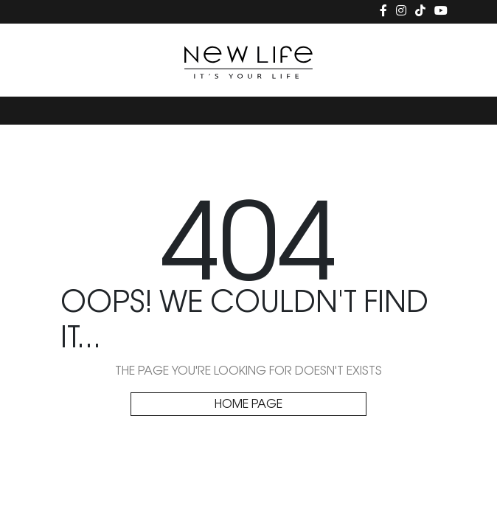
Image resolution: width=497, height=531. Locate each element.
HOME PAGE (248, 404)
